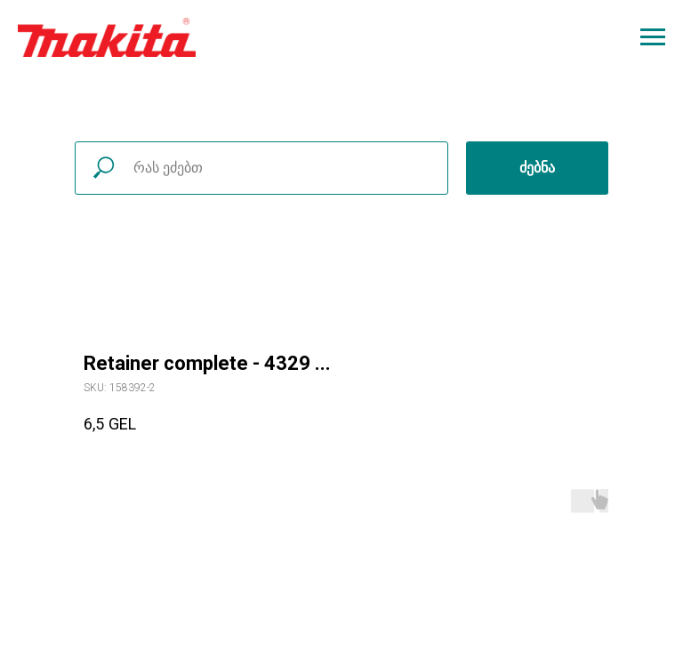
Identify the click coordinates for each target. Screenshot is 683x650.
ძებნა (537, 167)
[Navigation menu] (652, 37)
